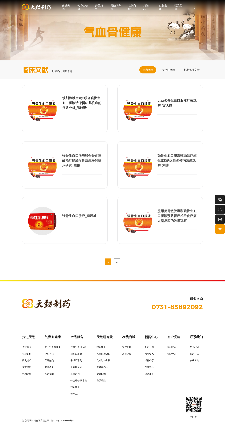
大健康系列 (76, 367)
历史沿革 (26, 360)
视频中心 (149, 367)
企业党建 (163, 7)
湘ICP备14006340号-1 (62, 420)
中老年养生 (102, 367)
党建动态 (171, 354)
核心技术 (75, 387)
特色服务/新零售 (78, 380)
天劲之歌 (26, 374)
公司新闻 (149, 347)
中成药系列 (76, 360)
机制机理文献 (192, 69)
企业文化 (26, 354)
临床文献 (148, 69)
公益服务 (149, 374)
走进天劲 (66, 7)
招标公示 (149, 360)
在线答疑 (101, 380)
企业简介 (26, 347)
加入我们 (194, 347)
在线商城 (132, 7)
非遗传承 (49, 367)
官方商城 (126, 347)
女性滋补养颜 (103, 360)
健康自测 (101, 374)
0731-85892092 (177, 307)
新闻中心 (147, 7)
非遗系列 (75, 374)
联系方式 (194, 354)
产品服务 (99, 7)
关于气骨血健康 (53, 347)
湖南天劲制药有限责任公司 (35, 420)
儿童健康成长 (103, 354)
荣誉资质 (26, 367)
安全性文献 (168, 69)
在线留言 (194, 360)
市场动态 (149, 354)
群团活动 (171, 347)
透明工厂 (75, 394)
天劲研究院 (116, 7)
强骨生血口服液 (78, 347)
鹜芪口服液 (76, 354)
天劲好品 (49, 360)
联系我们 (178, 7)
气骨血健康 (82, 7)
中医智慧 (49, 354)
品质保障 (126, 354)
